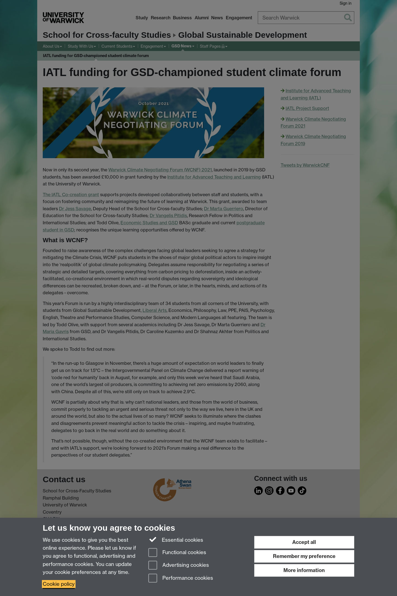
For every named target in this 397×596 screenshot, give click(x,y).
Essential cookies (175, 539)
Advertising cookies (178, 565)
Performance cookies (180, 578)
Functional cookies (177, 553)
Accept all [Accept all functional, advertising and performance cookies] (304, 542)
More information (304, 570)
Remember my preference (304, 556)
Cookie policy (59, 584)
